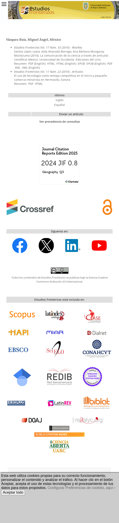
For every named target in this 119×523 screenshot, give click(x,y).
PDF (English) (37, 63)
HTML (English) (66, 63)
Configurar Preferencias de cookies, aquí (80, 488)
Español (59, 105)
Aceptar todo (13, 492)
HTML (51, 63)
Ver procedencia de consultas (59, 121)
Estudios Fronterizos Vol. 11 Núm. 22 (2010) (42, 72)
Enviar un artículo (71, 114)
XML (17, 67)
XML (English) (31, 67)
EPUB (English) (96, 63)
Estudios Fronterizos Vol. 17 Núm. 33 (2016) (42, 47)
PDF (109, 63)
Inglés (60, 100)
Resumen (20, 63)
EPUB (81, 63)
